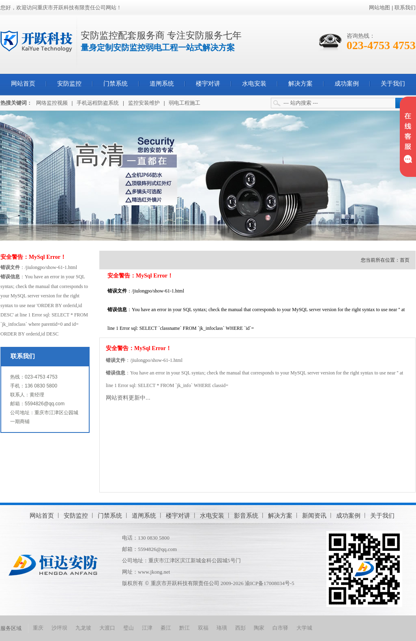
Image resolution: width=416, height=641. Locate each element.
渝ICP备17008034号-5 (269, 583)
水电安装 (254, 83)
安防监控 (69, 83)
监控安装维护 (144, 103)
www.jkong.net (154, 572)
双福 (203, 628)
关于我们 (393, 83)
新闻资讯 (314, 515)
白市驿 (280, 628)
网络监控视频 (52, 103)
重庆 (38, 628)
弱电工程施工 (184, 103)
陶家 (259, 628)
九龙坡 (83, 628)
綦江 (166, 628)
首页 (405, 260)
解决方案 (300, 83)
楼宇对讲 (208, 83)
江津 (147, 628)
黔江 (184, 628)
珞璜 (222, 628)
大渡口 (107, 628)
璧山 (128, 628)
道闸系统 (162, 83)
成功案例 (347, 83)
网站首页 (23, 83)
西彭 (240, 628)
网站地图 (379, 7)
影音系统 (246, 515)
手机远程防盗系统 (98, 103)
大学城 (304, 628)
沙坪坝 (59, 628)
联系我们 (405, 7)
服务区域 (10, 628)
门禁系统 (115, 83)
